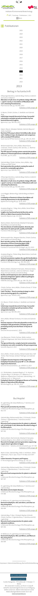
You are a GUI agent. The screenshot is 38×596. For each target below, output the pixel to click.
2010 (21, 82)
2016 (21, 61)
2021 (21, 44)
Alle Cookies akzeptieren (18, 575)
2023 (21, 37)
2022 (21, 41)
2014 (21, 68)
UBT (9, 15)
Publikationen (23, 15)
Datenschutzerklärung (14, 563)
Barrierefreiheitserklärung (30, 563)
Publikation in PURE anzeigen (27, 107)
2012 (21, 75)
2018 (21, 54)
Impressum (3, 563)
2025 (21, 30)
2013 (29, 15)
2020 (21, 47)
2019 (21, 51)
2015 (21, 65)
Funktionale (20, 582)
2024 (21, 34)
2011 (21, 78)
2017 (21, 58)
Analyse (29, 582)
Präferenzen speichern (18, 579)
